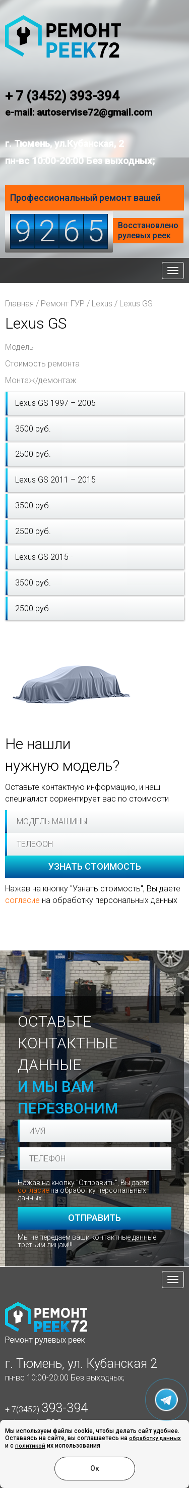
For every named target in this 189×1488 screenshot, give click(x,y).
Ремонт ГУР (63, 303)
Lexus (102, 303)
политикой (30, 1446)
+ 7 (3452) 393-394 (62, 95)
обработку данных (155, 1438)
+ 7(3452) (46, 1409)
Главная (19, 303)
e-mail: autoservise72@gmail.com (78, 112)
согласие (22, 900)
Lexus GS (136, 303)
